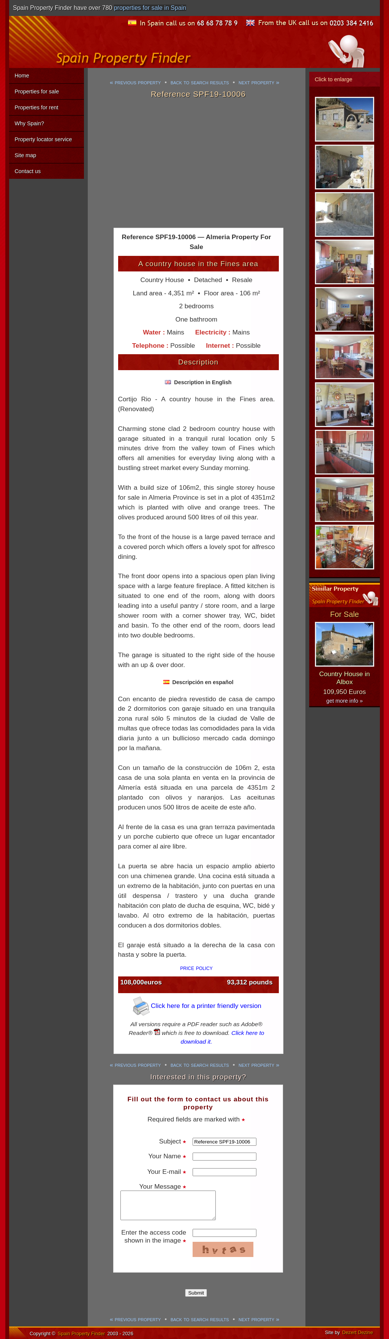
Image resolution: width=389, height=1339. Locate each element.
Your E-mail (166, 1171)
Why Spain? (29, 123)
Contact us (27, 171)
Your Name (168, 1156)
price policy (196, 968)
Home (21, 76)
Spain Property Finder (81, 1333)
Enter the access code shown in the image (153, 1236)
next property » (259, 82)
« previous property (135, 82)
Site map (25, 155)
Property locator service (43, 139)
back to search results (200, 82)
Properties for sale (36, 91)
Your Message (163, 1186)
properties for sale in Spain (150, 8)
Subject (172, 1141)
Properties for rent (36, 107)
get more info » (344, 701)
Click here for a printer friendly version (196, 1005)
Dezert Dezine (357, 1332)
